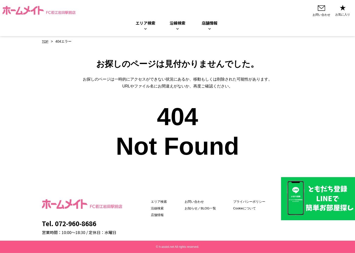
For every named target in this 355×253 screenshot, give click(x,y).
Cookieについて (246, 208)
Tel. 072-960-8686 (69, 223)
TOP (45, 42)
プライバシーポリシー (251, 201)
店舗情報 (152, 215)
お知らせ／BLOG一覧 (198, 208)
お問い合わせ (192, 201)
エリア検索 (145, 23)
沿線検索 (177, 23)
